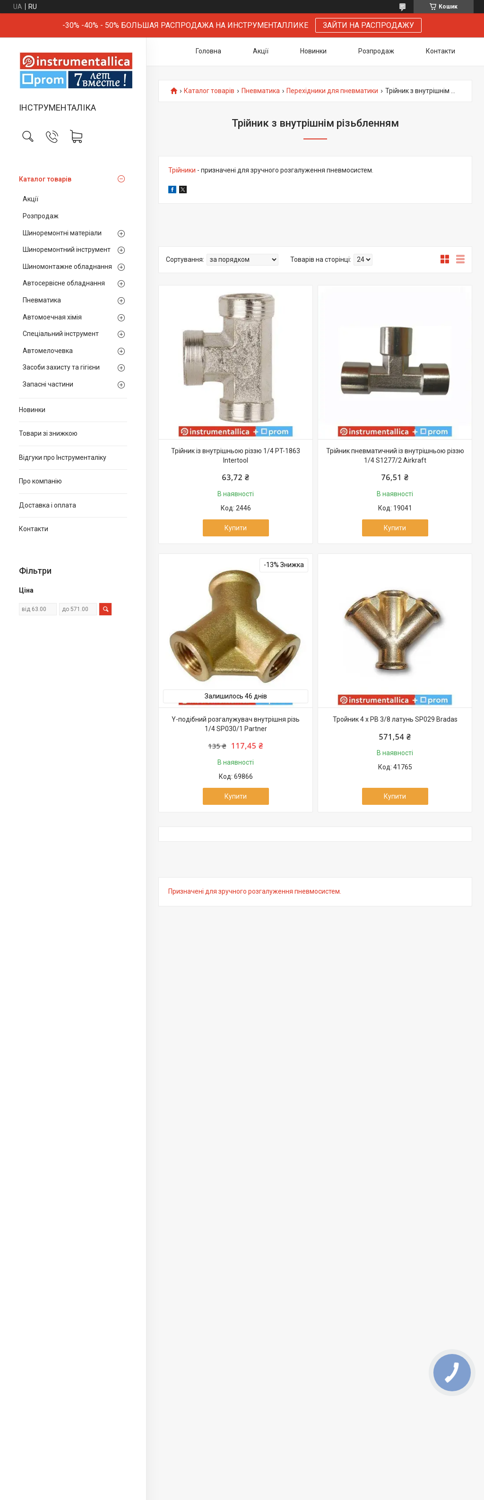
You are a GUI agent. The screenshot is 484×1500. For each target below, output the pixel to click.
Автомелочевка (48, 350)
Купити (236, 528)
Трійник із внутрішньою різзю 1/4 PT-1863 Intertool (235, 455)
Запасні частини (48, 384)
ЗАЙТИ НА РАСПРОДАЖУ (368, 25)
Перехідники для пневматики (332, 91)
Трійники (182, 170)
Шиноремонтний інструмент (67, 249)
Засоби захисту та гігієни (61, 367)
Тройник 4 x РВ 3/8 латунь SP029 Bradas (395, 719)
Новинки (32, 410)
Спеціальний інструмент (61, 333)
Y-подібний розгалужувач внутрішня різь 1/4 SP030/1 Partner (236, 724)
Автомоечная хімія (52, 317)
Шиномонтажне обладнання (67, 266)
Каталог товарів (45, 179)
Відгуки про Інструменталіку (62, 457)
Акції (30, 199)
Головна (208, 51)
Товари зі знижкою (48, 433)
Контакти (33, 529)
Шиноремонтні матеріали (62, 233)
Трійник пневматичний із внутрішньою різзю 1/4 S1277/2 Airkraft (395, 455)
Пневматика (42, 300)
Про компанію (40, 481)
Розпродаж (41, 216)
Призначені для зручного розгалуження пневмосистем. (254, 891)
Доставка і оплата (47, 505)
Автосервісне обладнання (64, 283)
